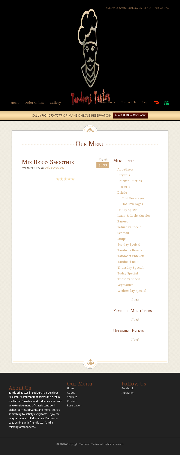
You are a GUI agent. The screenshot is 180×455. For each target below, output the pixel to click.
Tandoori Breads (129, 250)
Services (72, 397)
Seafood (123, 233)
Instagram (128, 392)
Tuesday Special (129, 279)
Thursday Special (130, 267)
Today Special (127, 273)
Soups (121, 238)
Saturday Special (129, 227)
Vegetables (125, 285)
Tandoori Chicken (130, 256)
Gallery (55, 102)
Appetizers (125, 169)
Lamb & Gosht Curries (133, 215)
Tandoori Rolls (128, 262)
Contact (71, 401)
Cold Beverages (54, 167)
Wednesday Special (131, 290)
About (71, 392)
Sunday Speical (128, 244)
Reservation (74, 405)
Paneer (122, 221)
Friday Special (128, 210)
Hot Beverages (132, 204)
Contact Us (128, 102)
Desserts (123, 186)
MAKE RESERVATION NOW (130, 115)
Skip (145, 102)
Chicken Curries (129, 181)
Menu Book (107, 102)
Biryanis (123, 175)
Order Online (35, 102)
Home (15, 102)
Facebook (128, 388)
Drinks (122, 192)
